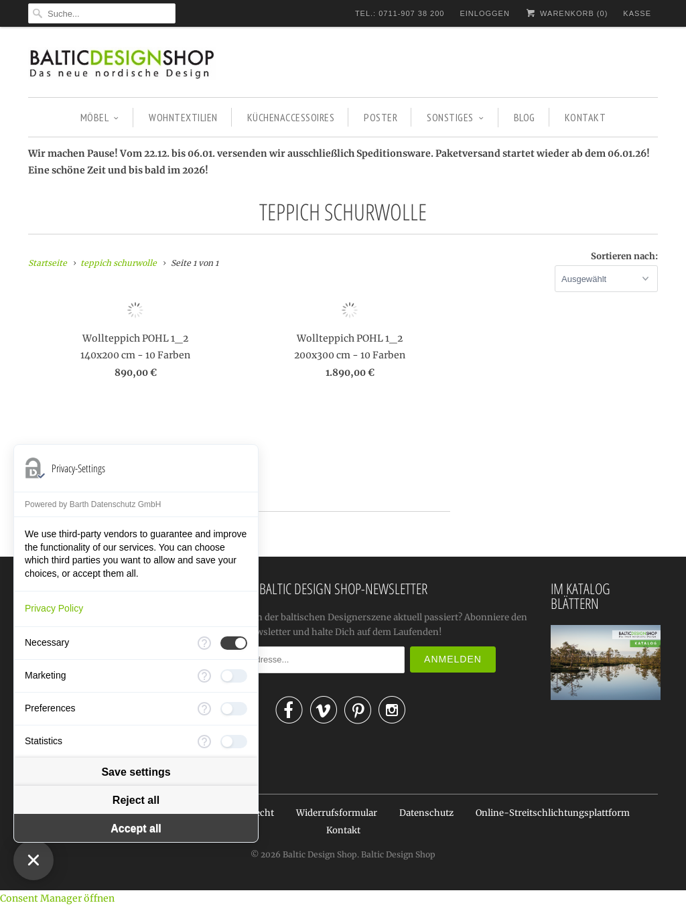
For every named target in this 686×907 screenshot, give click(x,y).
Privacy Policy (54, 608)
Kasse (637, 13)
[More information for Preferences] (204, 708)
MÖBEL (99, 117)
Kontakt (343, 830)
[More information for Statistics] (204, 741)
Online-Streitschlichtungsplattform (553, 813)
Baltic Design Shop (320, 854)
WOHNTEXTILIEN (183, 117)
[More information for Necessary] (204, 643)
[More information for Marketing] (204, 676)
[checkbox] (233, 643)
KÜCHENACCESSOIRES (291, 117)
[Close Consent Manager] (33, 860)
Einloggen (484, 13)
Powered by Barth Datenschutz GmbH (93, 504)
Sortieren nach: (624, 256)
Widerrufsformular (336, 813)
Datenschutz (426, 813)
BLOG (524, 117)
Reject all (136, 800)
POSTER (380, 117)
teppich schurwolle (343, 211)
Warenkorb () (566, 13)
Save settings (135, 772)
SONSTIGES (455, 117)
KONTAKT (585, 117)
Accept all (136, 828)
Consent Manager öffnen (57, 898)
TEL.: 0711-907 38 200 (400, 13)
